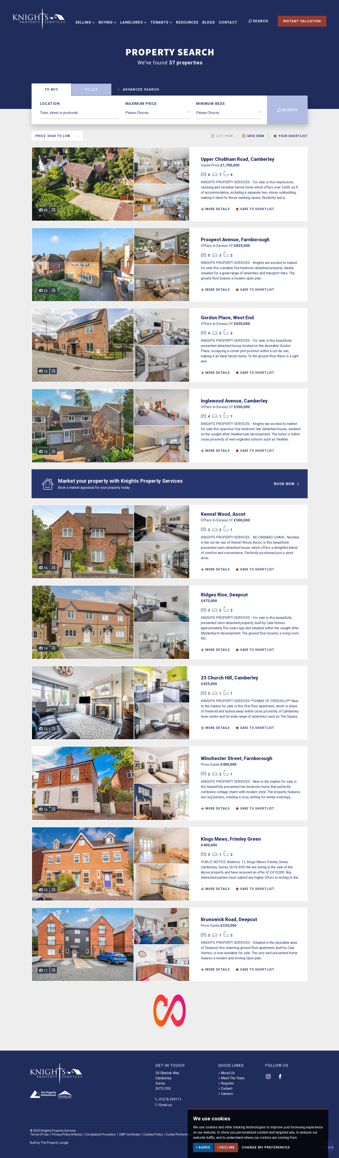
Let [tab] (91, 89)
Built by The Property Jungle (49, 1142)
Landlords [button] (136, 21)
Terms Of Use (39, 1134)
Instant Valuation (302, 21)
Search (287, 110)
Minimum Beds (210, 104)
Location (50, 104)
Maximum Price (141, 104)
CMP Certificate (129, 1134)
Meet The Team (231, 1078)
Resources (189, 21)
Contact (230, 21)
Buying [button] (110, 21)
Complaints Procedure (100, 1134)
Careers (225, 1094)
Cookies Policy (153, 1134)
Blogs (211, 21)
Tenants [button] (163, 21)
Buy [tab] (51, 89)
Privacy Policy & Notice (67, 1134)
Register (226, 1083)
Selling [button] (87, 21)
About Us (226, 1073)
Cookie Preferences (179, 1134)
